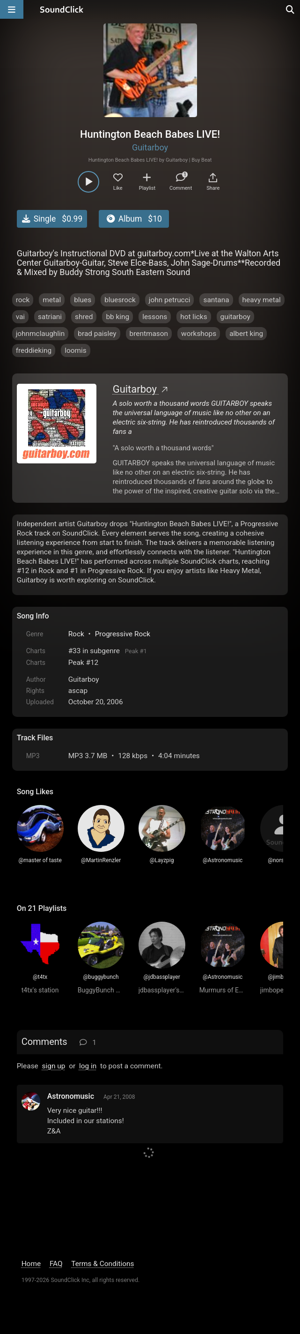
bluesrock (120, 300)
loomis (75, 350)
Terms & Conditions (102, 1263)
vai (20, 317)
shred (84, 317)
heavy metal (261, 300)
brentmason (149, 333)
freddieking (34, 350)
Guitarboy (150, 147)
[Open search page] (290, 9)
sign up (54, 1066)
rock (23, 300)
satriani (50, 317)
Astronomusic (70, 1096)
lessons (154, 317)
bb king (117, 317)
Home (31, 1263)
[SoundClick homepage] (62, 9)
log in (87, 1066)
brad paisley (97, 333)
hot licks (193, 317)
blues (82, 300)
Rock (76, 634)
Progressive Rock (123, 634)
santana (216, 300)
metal (52, 300)
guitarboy (235, 317)
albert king (246, 333)
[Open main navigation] (11, 9)
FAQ (56, 1263)
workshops (198, 333)
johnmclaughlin (40, 333)
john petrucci (169, 300)
